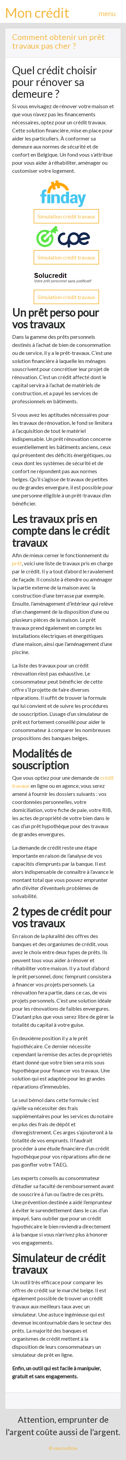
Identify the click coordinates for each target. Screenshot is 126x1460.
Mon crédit (37, 13)
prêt (17, 563)
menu (107, 13)
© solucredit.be (63, 1448)
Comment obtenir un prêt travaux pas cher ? (58, 41)
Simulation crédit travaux (66, 216)
